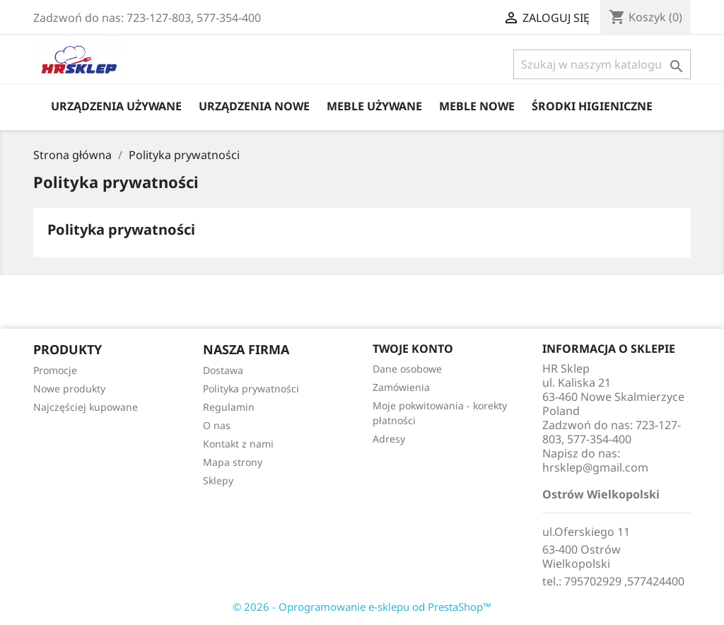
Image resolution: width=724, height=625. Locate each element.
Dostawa (223, 370)
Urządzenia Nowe (254, 106)
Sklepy (218, 480)
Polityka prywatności (251, 388)
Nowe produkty (69, 388)
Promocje (55, 370)
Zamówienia (401, 387)
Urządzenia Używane (116, 106)
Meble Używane (374, 106)
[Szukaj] (602, 64)
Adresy (389, 438)
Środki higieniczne (592, 106)
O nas (216, 425)
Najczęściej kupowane (85, 407)
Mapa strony (232, 462)
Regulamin (229, 407)
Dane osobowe (407, 368)
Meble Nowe (477, 106)
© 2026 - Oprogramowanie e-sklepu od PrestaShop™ (362, 607)
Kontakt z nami (238, 443)
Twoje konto (413, 348)
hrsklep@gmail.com (595, 467)
